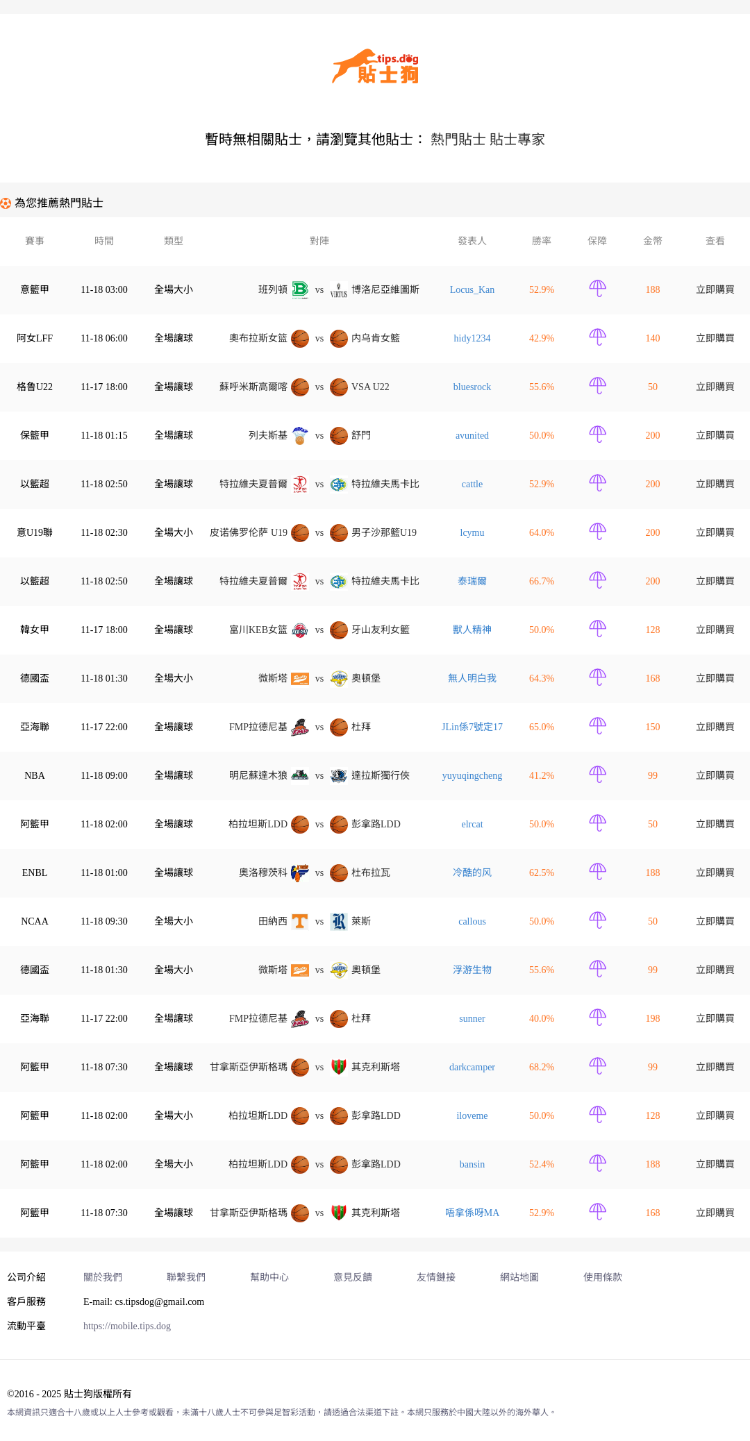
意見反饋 (352, 1277)
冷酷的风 (472, 873)
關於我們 (102, 1277)
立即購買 (715, 290)
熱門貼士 (458, 139)
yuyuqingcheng (472, 775)
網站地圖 (519, 1277)
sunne (472, 1018)
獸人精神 (472, 630)
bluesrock (472, 387)
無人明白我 (472, 678)
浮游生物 (472, 970)
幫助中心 (269, 1277)
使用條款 (602, 1277)
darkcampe (472, 1067)
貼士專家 (517, 139)
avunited (472, 435)
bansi (472, 1164)
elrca (472, 824)
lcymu (472, 533)
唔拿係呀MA (472, 1213)
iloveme (472, 1116)
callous (472, 921)
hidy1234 (472, 338)
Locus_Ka (472, 290)
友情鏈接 (436, 1277)
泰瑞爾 (472, 581)
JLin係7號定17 (472, 727)
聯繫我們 (186, 1277)
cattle (472, 484)
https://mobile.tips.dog (127, 1326)
